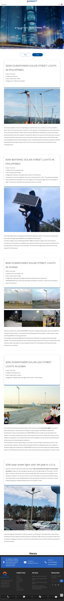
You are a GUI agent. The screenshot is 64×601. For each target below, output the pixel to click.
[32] (32, 508)
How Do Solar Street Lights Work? (39, 582)
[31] (32, 405)
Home (18, 576)
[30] (32, 308)
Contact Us (19, 588)
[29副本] (32, 210)
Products (18, 578)
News (25, 54)
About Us (18, 582)
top (61, 595)
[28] (32, 106)
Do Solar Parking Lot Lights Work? (39, 579)
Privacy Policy (20, 590)
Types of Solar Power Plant (39, 576)
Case (37, 54)
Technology (19, 580)
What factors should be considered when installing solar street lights (39, 587)
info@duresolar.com (33, 563)
